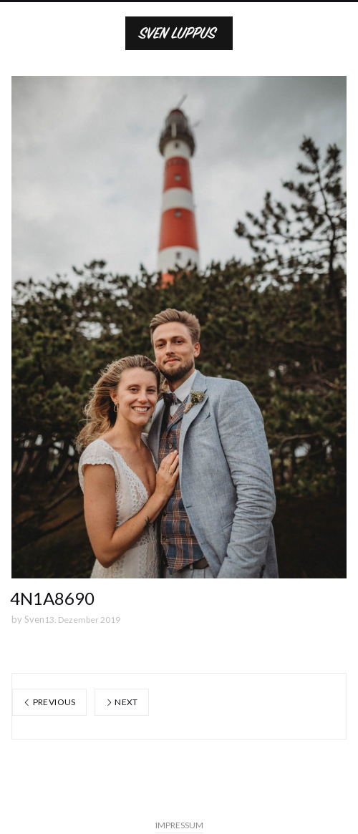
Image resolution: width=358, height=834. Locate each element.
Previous (49, 702)
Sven (34, 619)
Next (121, 702)
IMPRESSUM (179, 825)
